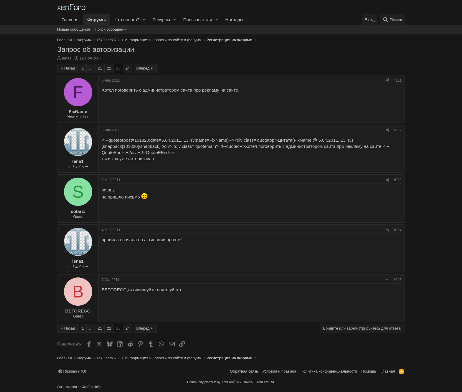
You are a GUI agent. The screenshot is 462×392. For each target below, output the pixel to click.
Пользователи (197, 19)
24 (128, 68)
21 (100, 68)
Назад (69, 68)
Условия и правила (279, 371)
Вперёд (143, 68)
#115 (398, 280)
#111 (398, 80)
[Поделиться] (388, 80)
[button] (144, 19)
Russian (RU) (72, 371)
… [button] (91, 68)
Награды (234, 19)
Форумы (96, 19)
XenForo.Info (91, 386)
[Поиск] (392, 19)
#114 (398, 230)
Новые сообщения (73, 29)
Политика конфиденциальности (329, 371)
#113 (398, 180)
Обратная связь (244, 371)
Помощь (368, 371)
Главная (70, 19)
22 (109, 68)
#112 (398, 130)
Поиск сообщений (111, 29)
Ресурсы (161, 19)
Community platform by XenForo (231, 382)
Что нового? (127, 19)
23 (118, 68)
